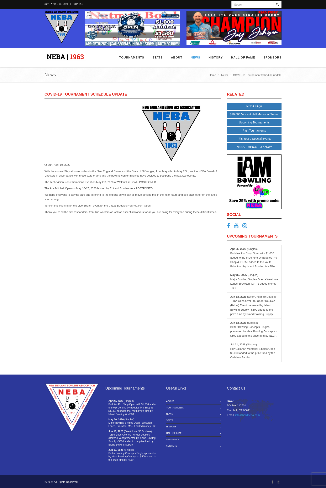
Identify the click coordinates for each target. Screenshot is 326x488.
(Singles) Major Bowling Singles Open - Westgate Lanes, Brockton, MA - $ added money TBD (254, 281)
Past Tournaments (254, 130)
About (176, 57)
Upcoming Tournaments (254, 122)
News (195, 57)
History (171, 426)
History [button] (216, 57)
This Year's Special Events (254, 138)
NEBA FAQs (254, 106)
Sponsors (272, 57)
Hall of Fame (243, 57)
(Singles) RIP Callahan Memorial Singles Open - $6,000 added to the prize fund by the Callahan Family (253, 351)
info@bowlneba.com (247, 415)
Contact (79, 4)
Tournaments (131, 57)
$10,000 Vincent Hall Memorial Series (254, 114)
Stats (157, 57)
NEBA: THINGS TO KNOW (254, 146)
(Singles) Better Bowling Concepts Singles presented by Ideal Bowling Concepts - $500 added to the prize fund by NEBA (253, 329)
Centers (171, 445)
